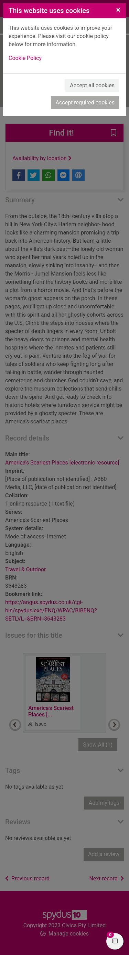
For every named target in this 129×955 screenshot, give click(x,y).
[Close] (118, 10)
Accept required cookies (85, 102)
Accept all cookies (92, 85)
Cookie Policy (25, 58)
